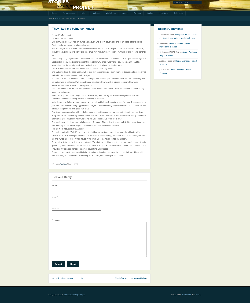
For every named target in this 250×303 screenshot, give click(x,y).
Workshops (111, 13)
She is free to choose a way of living (130, 278)
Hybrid (198, 295)
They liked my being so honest (73, 28)
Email (55, 197)
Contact (150, 13)
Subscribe (178, 13)
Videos (124, 13)
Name (55, 185)
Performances (69, 13)
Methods (96, 13)
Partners (137, 13)
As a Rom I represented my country (68, 278)
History (84, 13)
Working (63, 164)
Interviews (163, 13)
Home (54, 13)
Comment (56, 220)
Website (55, 209)
